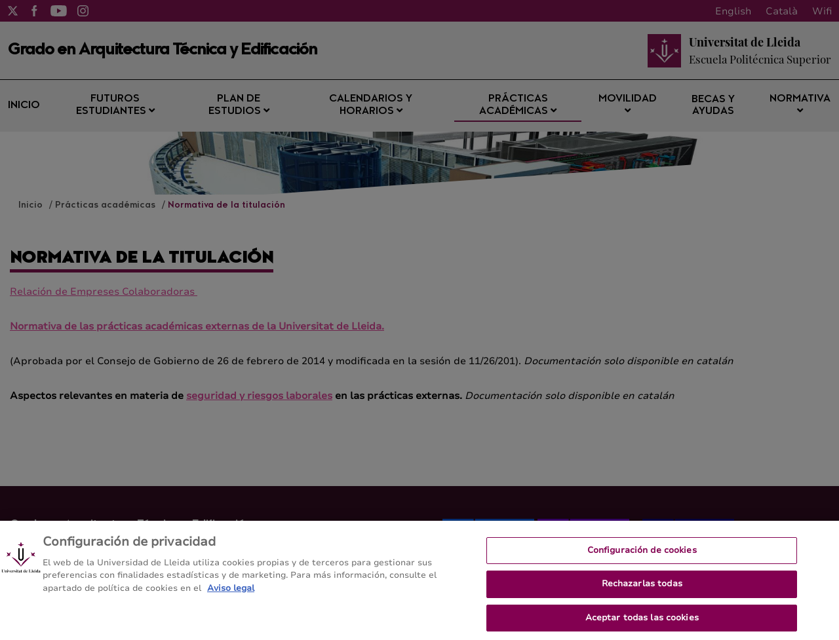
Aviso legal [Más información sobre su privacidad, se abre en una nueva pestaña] (230, 593)
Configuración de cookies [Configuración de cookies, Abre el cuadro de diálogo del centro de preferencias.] (642, 555)
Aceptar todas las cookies (642, 623)
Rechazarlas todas (642, 589)
